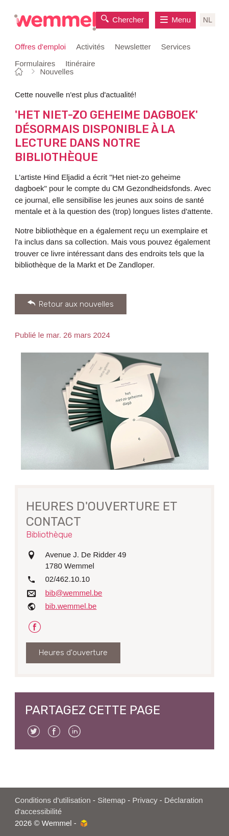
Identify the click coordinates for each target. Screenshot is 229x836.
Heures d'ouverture (73, 652)
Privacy (145, 800)
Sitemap (111, 800)
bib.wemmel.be (71, 606)
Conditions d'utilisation (53, 800)
